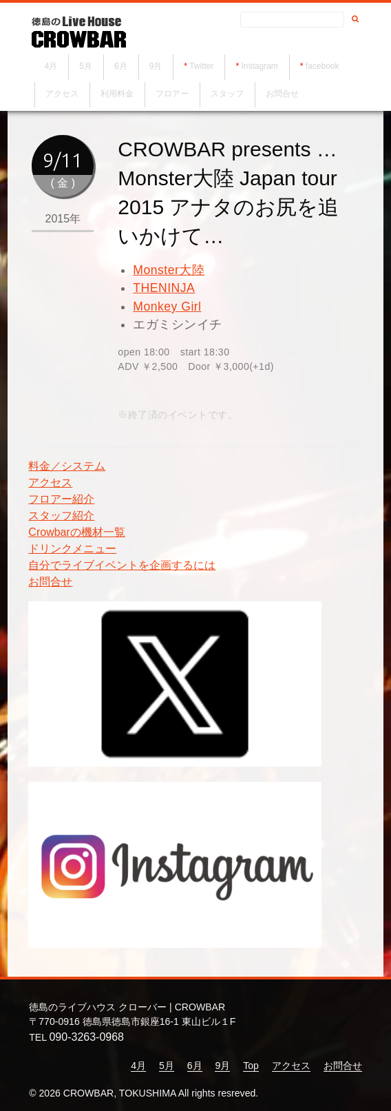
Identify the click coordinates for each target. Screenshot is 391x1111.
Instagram (267, 69)
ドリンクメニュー (72, 548)
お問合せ (289, 97)
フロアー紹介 (61, 499)
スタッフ (234, 97)
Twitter (210, 69)
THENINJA (164, 288)
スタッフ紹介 (61, 515)
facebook (331, 69)
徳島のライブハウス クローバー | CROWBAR (127, 1007)
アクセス (69, 97)
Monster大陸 (168, 270)
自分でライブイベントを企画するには (121, 565)
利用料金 (124, 97)
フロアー (179, 97)
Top (251, 1065)
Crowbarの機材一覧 (76, 532)
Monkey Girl (167, 306)
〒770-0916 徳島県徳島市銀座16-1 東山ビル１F (132, 1021)
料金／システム (66, 466)
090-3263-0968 (86, 1037)
